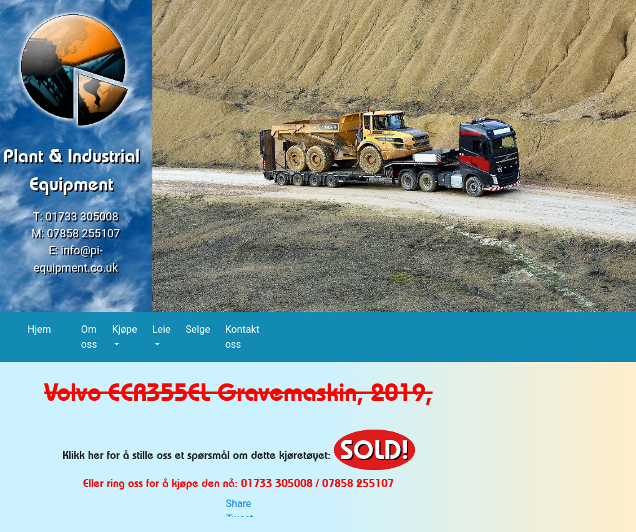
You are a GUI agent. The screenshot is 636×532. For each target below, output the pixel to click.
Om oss (89, 336)
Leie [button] (161, 329)
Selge (197, 328)
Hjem (39, 328)
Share (239, 504)
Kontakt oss (242, 336)
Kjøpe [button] (124, 329)
